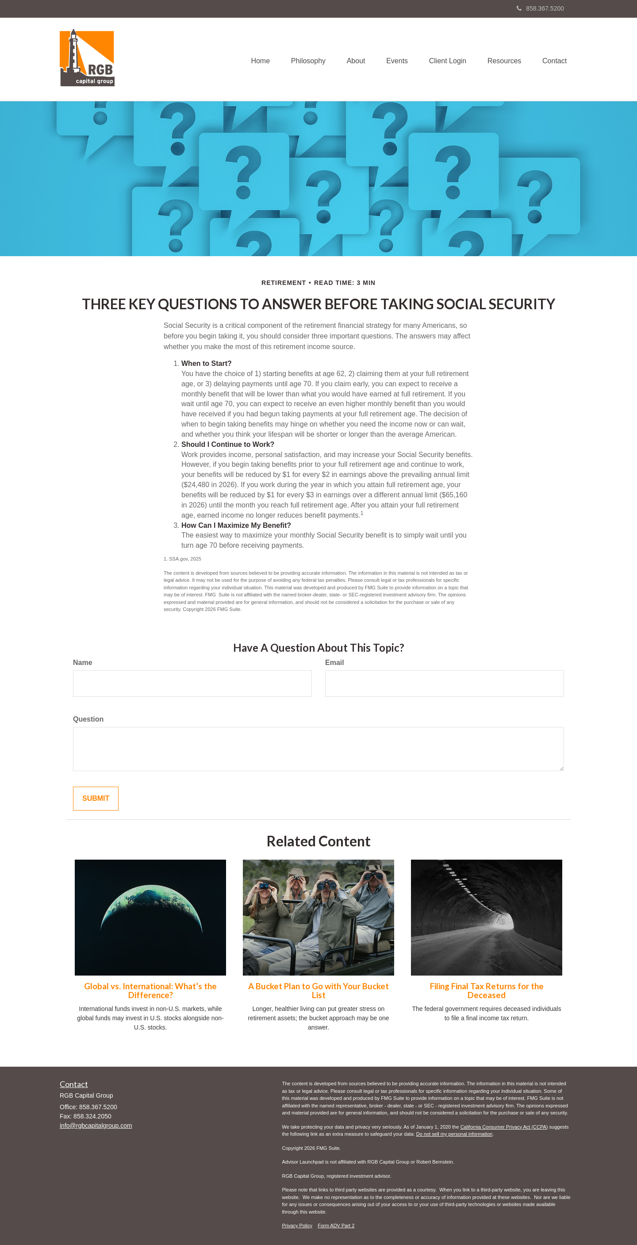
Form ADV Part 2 (336, 1225)
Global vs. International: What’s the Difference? (150, 990)
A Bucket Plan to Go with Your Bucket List (318, 990)
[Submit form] (96, 799)
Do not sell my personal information (454, 1134)
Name (82, 662)
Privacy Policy (297, 1225)
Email (334, 662)
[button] (302, 59)
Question (88, 719)
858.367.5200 (540, 8)
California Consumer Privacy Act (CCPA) (504, 1127)
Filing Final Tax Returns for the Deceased (487, 990)
